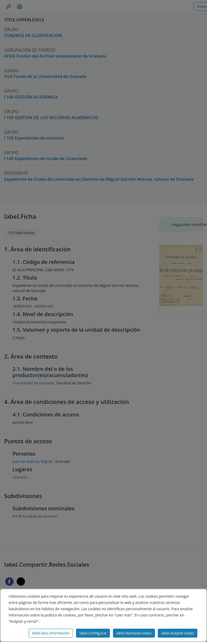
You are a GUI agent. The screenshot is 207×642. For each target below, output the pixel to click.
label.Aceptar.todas (177, 633)
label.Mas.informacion (51, 633)
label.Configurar (92, 633)
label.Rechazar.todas (134, 633)
